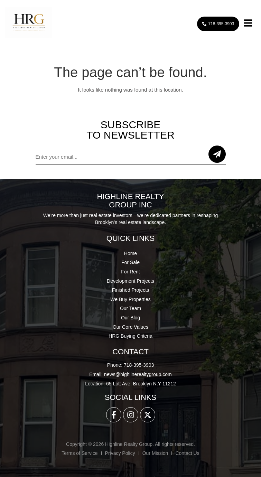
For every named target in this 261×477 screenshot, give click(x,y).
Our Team (130, 308)
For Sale (130, 262)
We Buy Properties (130, 299)
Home (130, 253)
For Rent (130, 271)
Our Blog (130, 317)
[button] (248, 23)
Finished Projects (130, 290)
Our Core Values (130, 327)
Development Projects (130, 281)
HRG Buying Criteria (130, 336)
